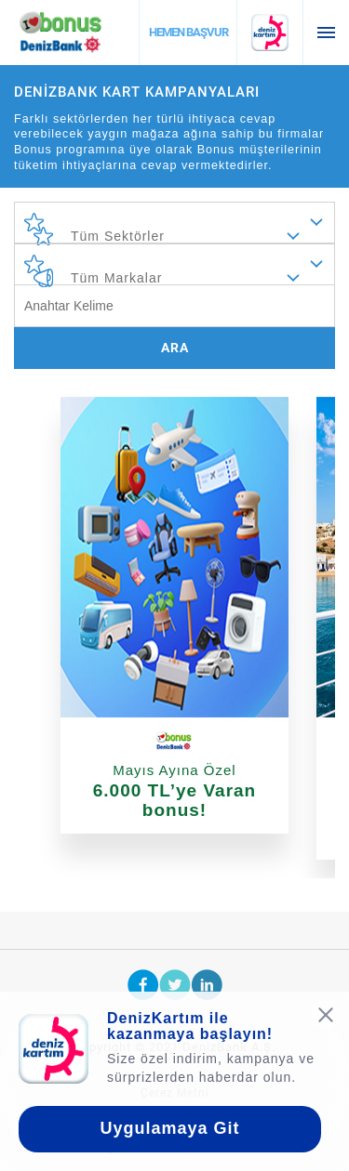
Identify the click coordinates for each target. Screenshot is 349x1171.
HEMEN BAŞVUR (188, 32)
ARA (175, 347)
